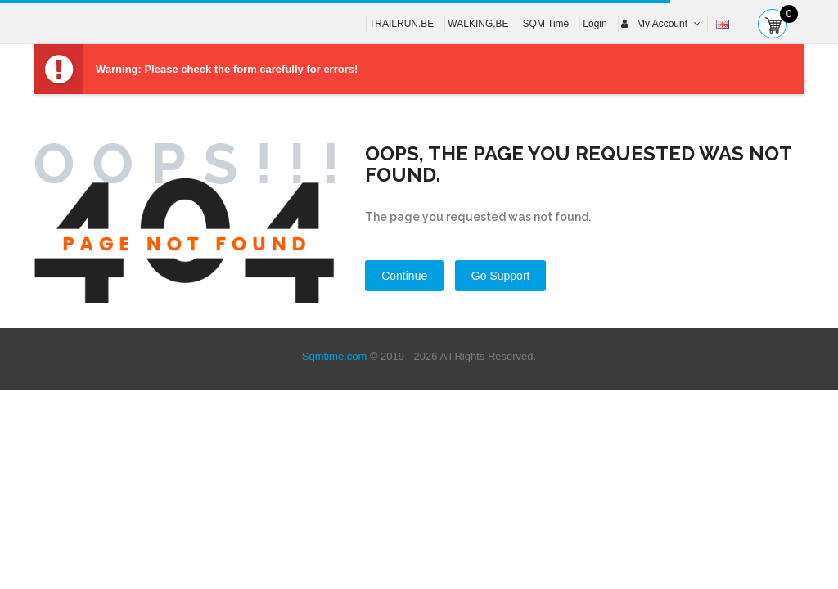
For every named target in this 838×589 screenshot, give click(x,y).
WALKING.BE (478, 23)
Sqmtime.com (334, 356)
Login (594, 23)
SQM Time (546, 23)
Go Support (500, 275)
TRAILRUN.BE (401, 23)
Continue (404, 275)
